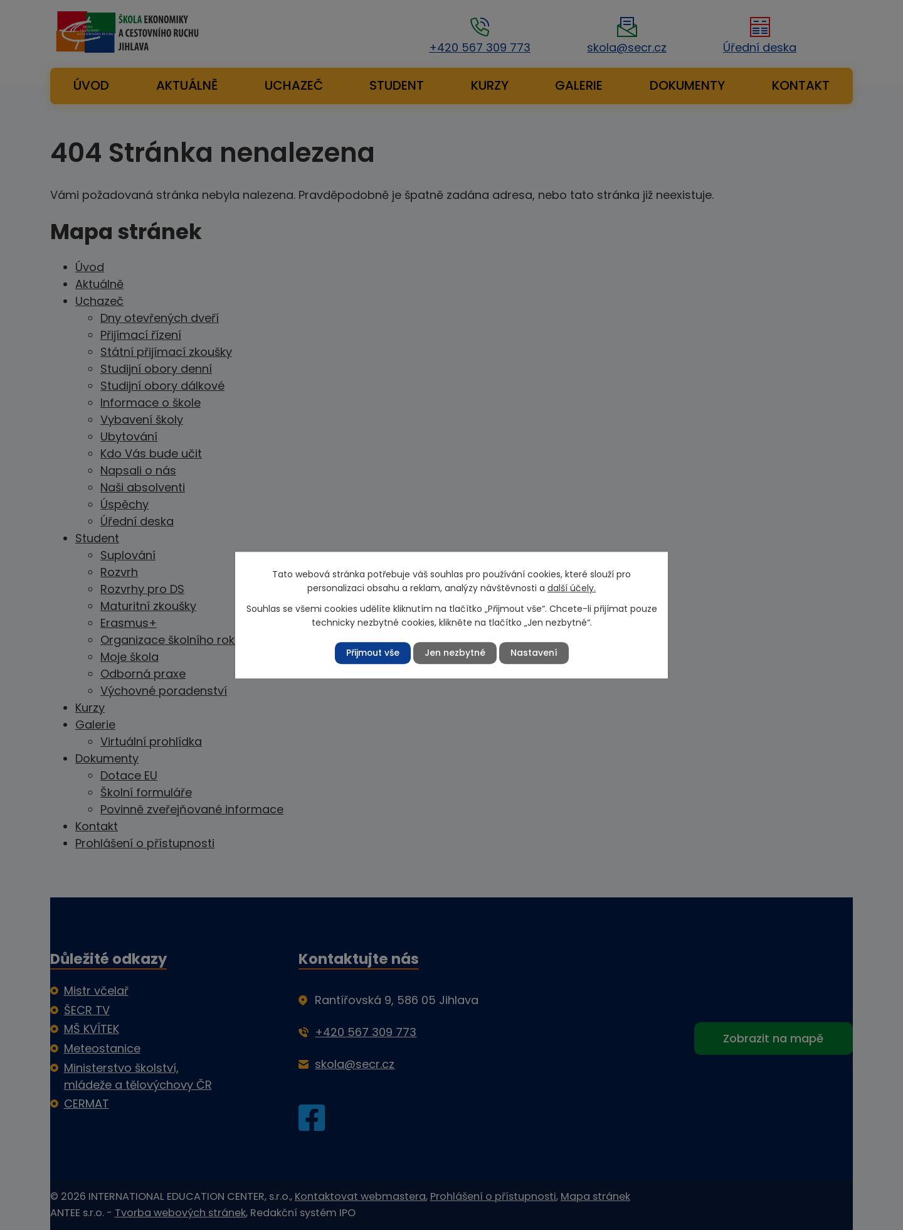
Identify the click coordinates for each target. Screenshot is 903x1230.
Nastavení (533, 652)
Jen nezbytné (455, 652)
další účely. (571, 588)
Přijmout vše (372, 652)
